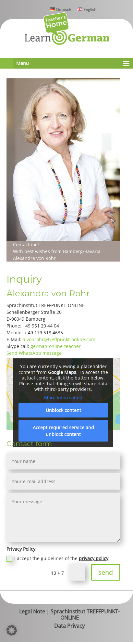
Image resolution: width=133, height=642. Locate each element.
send (105, 572)
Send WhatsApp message (34, 353)
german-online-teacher (55, 346)
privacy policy (93, 558)
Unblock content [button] (63, 410)
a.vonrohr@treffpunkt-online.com (59, 339)
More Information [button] (63, 398)
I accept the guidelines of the (57, 558)
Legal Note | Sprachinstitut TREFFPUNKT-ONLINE (69, 614)
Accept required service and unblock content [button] (63, 430)
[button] (11, 630)
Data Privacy (69, 625)
